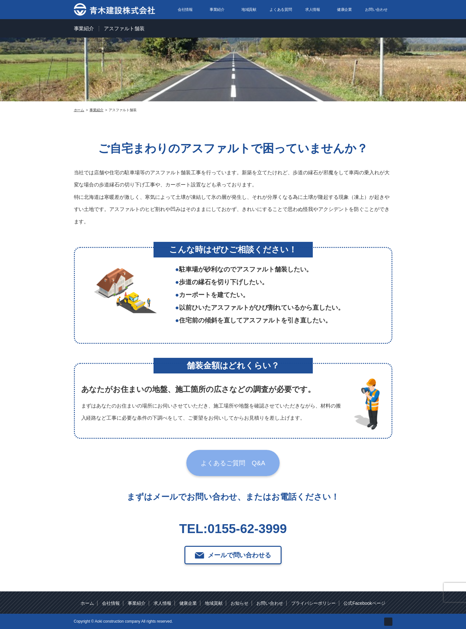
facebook (388, 621)
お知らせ (239, 602)
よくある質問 (280, 9)
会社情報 (185, 9)
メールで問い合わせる (239, 559)
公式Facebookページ (364, 602)
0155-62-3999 (247, 533)
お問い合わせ (376, 9)
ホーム (87, 602)
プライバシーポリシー (313, 602)
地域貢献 (249, 9)
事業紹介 (217, 9)
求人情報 (312, 9)
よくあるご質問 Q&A (233, 467)
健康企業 (344, 9)
